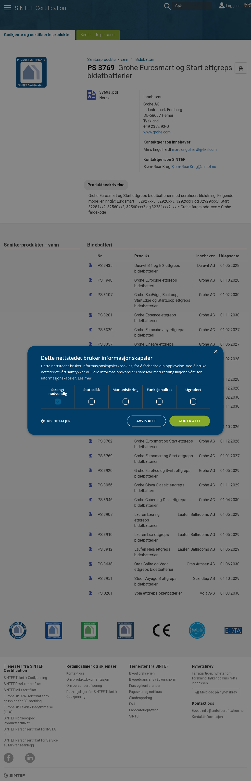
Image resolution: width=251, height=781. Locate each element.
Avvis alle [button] (146, 420)
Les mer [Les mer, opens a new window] (84, 378)
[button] (56, 421)
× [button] (215, 351)
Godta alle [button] (190, 420)
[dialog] (125, 390)
